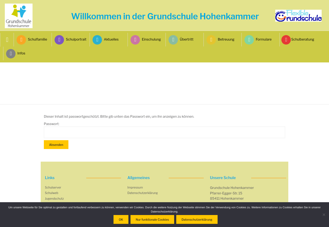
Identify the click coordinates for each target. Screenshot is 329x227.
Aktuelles (106, 40)
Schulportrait (70, 40)
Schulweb (51, 193)
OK (121, 219)
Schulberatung (298, 40)
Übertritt (180, 40)
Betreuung (220, 40)
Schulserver (53, 187)
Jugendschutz (54, 198)
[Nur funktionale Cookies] (324, 214)
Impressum (135, 187)
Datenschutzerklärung (142, 193)
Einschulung (146, 40)
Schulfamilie (32, 40)
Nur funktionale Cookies (152, 219)
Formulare (258, 40)
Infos (15, 53)
